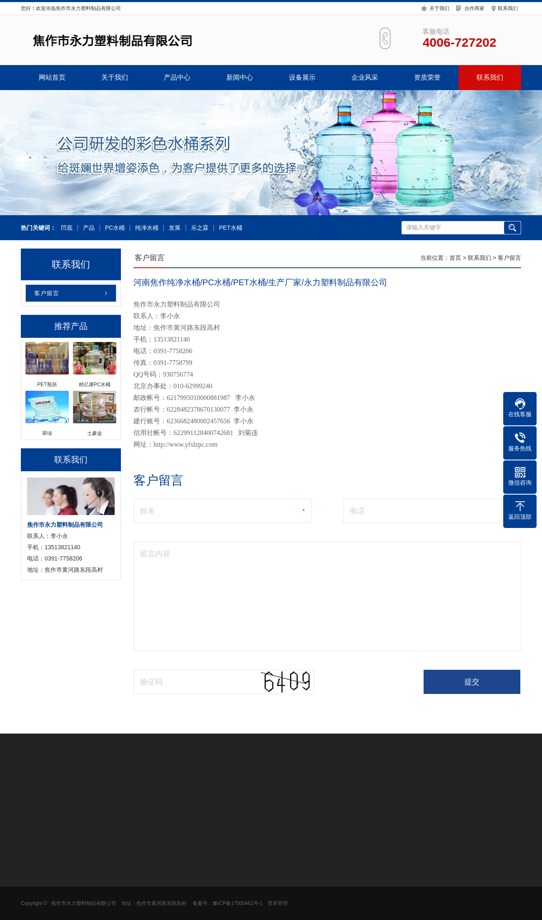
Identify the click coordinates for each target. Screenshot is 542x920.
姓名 (147, 511)
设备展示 (302, 77)
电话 (357, 511)
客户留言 (46, 293)
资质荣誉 (427, 77)
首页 (455, 257)
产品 (88, 228)
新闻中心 (239, 77)
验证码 (151, 682)
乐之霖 (199, 228)
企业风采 (364, 77)
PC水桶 (114, 228)
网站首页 (52, 77)
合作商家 (474, 7)
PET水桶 (229, 228)
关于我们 (439, 7)
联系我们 (508, 7)
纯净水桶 (146, 228)
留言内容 (155, 554)
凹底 (66, 228)
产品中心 (177, 77)
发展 (174, 228)
